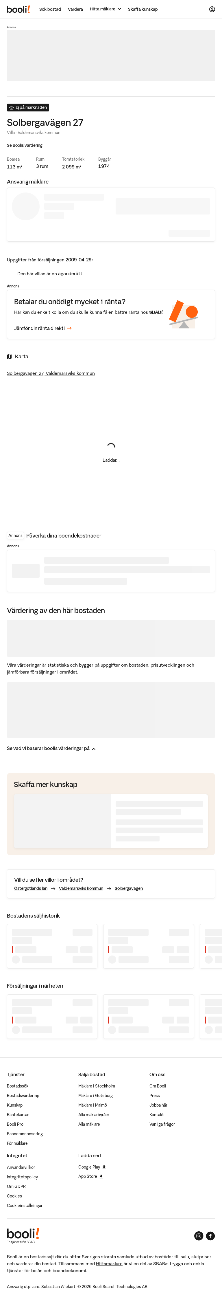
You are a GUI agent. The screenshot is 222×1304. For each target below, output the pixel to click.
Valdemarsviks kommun (81, 888)
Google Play (92, 1167)
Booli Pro (15, 1124)
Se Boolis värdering (24, 145)
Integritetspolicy (22, 1177)
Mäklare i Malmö (92, 1105)
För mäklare (17, 1143)
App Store (90, 1176)
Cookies (14, 1196)
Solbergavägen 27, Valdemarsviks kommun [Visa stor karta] (51, 373)
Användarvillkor (21, 1167)
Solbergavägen (129, 888)
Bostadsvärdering (23, 1095)
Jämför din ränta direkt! (43, 328)
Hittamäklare (109, 1263)
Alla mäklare (89, 1124)
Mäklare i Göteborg (95, 1095)
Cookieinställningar (24, 1205)
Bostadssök (17, 1086)
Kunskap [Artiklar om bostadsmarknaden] (15, 1105)
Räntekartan (18, 1114)
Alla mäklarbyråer (93, 1114)
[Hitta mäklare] (105, 9)
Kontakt (156, 1114)
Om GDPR (16, 1186)
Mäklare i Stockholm (96, 1086)
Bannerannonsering (25, 1133)
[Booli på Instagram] (199, 1236)
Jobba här (158, 1105)
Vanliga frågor (162, 1124)
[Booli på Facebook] (210, 1236)
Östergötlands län (30, 888)
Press (154, 1095)
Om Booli (157, 1086)
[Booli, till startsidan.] (18, 9)
